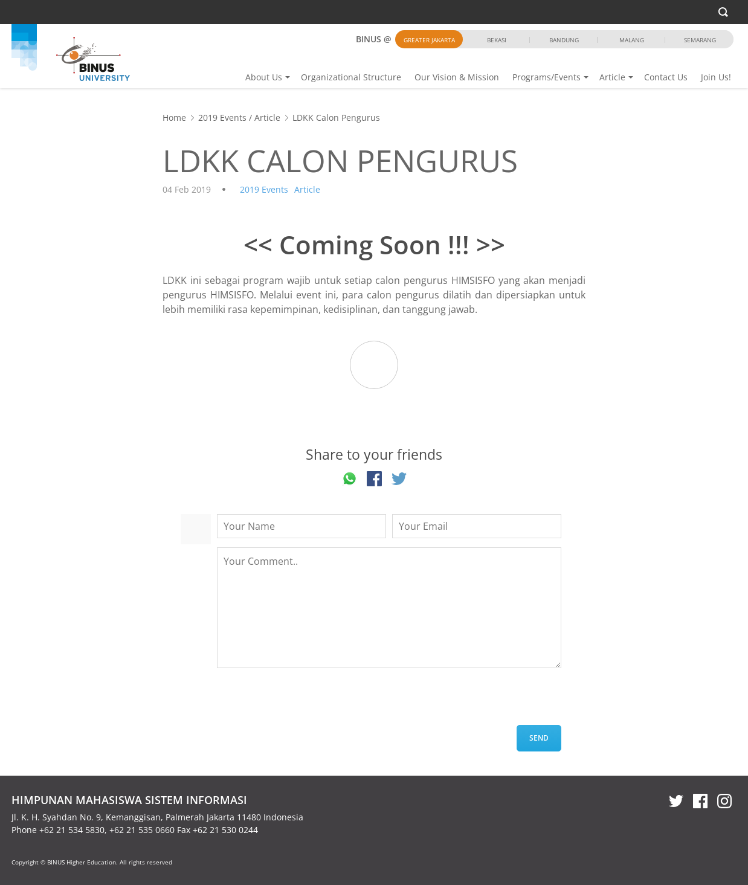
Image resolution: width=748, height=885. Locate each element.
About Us (263, 77)
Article (612, 77)
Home (174, 117)
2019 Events (222, 117)
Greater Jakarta (429, 40)
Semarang (700, 40)
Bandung (564, 40)
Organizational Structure (351, 77)
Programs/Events (546, 77)
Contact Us (666, 77)
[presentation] (309, 701)
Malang (631, 40)
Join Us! (716, 77)
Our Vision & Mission (456, 77)
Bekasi (496, 40)
